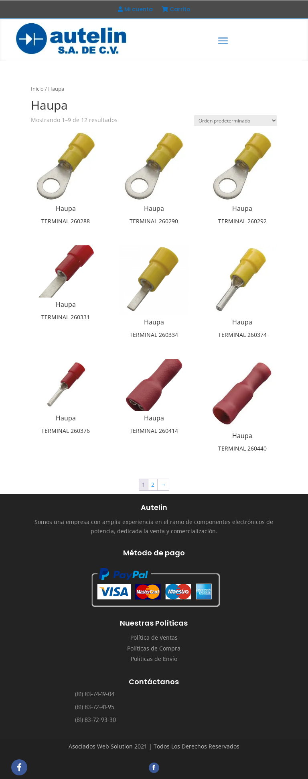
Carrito (176, 9)
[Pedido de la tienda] (235, 120)
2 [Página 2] (152, 484)
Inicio (37, 88)
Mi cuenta (135, 9)
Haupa (66, 208)
